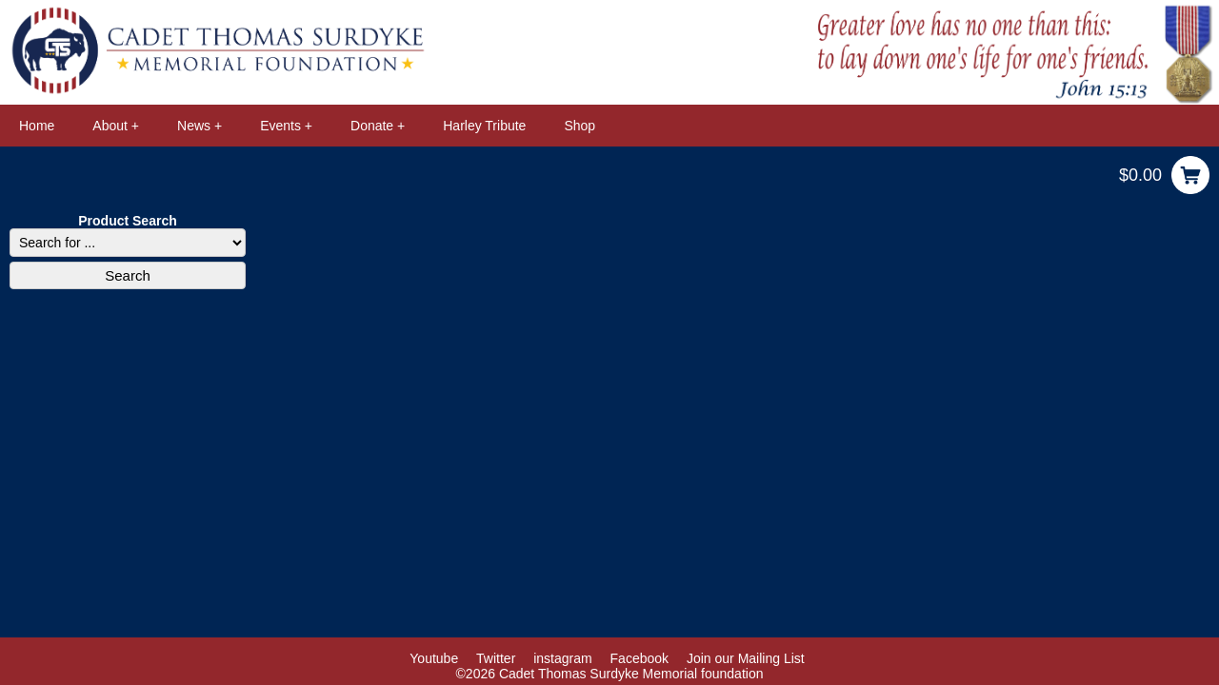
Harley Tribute (484, 125)
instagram (562, 658)
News (193, 125)
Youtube (434, 658)
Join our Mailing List (746, 658)
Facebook (639, 658)
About (110, 125)
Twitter (495, 658)
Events (280, 125)
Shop (579, 125)
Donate (371, 125)
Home (36, 125)
